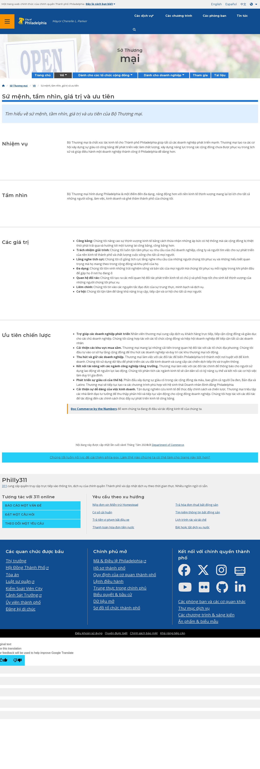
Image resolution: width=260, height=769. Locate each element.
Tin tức (242, 15)
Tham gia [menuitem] (200, 75)
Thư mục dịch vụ (194, 608)
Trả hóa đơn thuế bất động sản (196, 505)
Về (34, 85)
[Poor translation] (17, 660)
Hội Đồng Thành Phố (25, 567)
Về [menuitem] (62, 75)
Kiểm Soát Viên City (24, 588)
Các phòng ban (214, 15)
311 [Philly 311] (4, 486)
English (216, 4)
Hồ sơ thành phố (109, 568)
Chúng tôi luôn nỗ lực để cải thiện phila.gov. (130, 457)
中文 (243, 4)
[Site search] (134, 29)
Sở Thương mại (19, 85)
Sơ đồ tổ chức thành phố (116, 608)
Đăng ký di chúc (20, 609)
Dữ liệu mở (103, 601)
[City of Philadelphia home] (33, 21)
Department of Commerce (168, 445)
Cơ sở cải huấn (102, 512)
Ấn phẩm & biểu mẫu (198, 621)
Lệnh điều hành (108, 581)
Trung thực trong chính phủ (119, 588)
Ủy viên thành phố (23, 602)
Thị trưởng (16, 561)
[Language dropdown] (254, 4)
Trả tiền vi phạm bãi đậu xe (110, 520)
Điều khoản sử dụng (88, 633)
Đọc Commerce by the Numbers (94, 409)
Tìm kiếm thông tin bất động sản (197, 512)
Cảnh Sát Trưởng (22, 595)
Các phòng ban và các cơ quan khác (212, 601)
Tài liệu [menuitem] (220, 75)
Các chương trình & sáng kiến (206, 615)
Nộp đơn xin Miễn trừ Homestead (115, 505)
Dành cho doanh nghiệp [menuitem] (162, 75)
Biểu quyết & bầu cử (112, 594)
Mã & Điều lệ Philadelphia (118, 561)
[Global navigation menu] (7, 21)
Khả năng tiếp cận (172, 633)
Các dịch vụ (143, 15)
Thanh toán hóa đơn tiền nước (113, 527)
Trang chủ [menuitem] (43, 75)
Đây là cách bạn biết (100, 4)
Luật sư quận (18, 581)
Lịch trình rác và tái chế (190, 520)
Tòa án (12, 574)
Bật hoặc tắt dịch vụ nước (192, 527)
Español (231, 4)
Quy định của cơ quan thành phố (124, 574)
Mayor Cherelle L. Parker (69, 21)
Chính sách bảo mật (144, 633)
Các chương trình (178, 15)
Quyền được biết (116, 633)
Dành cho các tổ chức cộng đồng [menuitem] (103, 75)
